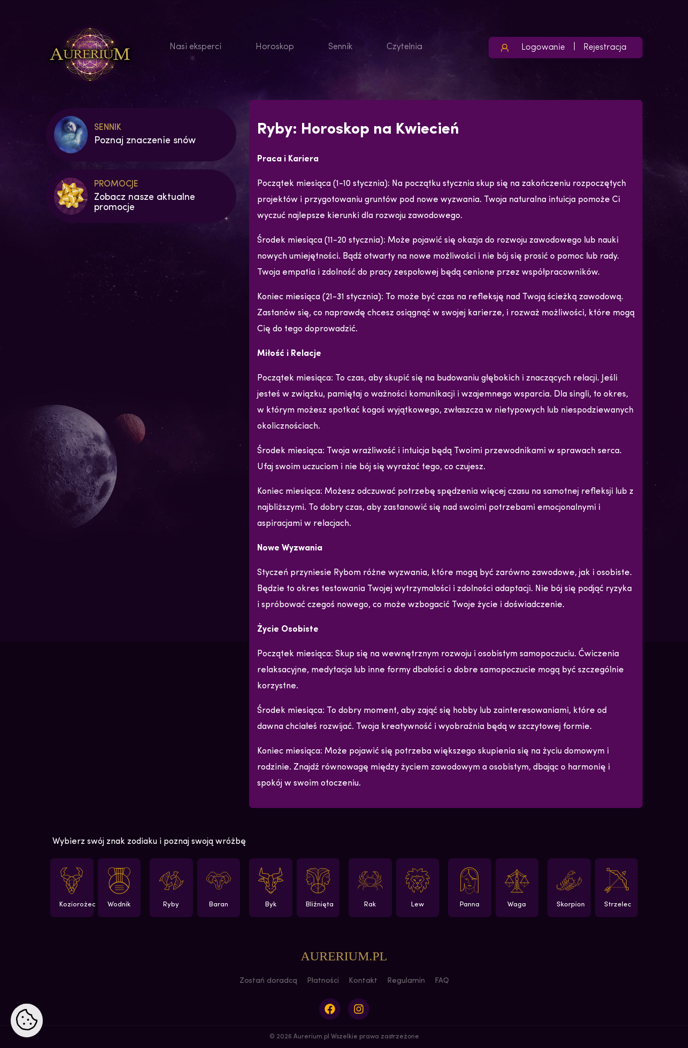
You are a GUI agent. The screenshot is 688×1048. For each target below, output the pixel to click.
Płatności (323, 981)
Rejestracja (605, 47)
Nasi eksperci (195, 47)
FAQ (442, 981)
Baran (220, 887)
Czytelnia (404, 47)
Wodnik (120, 887)
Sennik (340, 47)
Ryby (170, 887)
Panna (468, 887)
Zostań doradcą (268, 981)
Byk (269, 887)
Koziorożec (75, 887)
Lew (418, 887)
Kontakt (363, 981)
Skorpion (568, 887)
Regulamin (406, 981)
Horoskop (275, 47)
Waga (518, 887)
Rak (369, 887)
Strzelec (617, 887)
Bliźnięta (320, 887)
